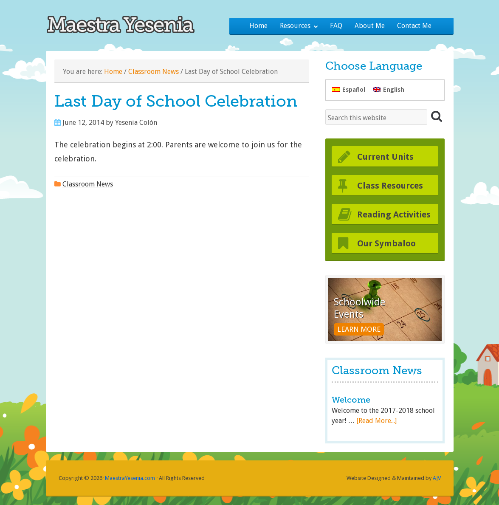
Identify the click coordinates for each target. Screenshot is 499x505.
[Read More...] (376, 421)
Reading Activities (394, 214)
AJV (437, 478)
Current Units (385, 157)
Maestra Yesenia (127, 23)
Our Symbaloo (386, 243)
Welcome (351, 400)
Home (113, 72)
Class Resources (390, 186)
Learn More (359, 329)
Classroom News (153, 72)
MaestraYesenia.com (130, 478)
